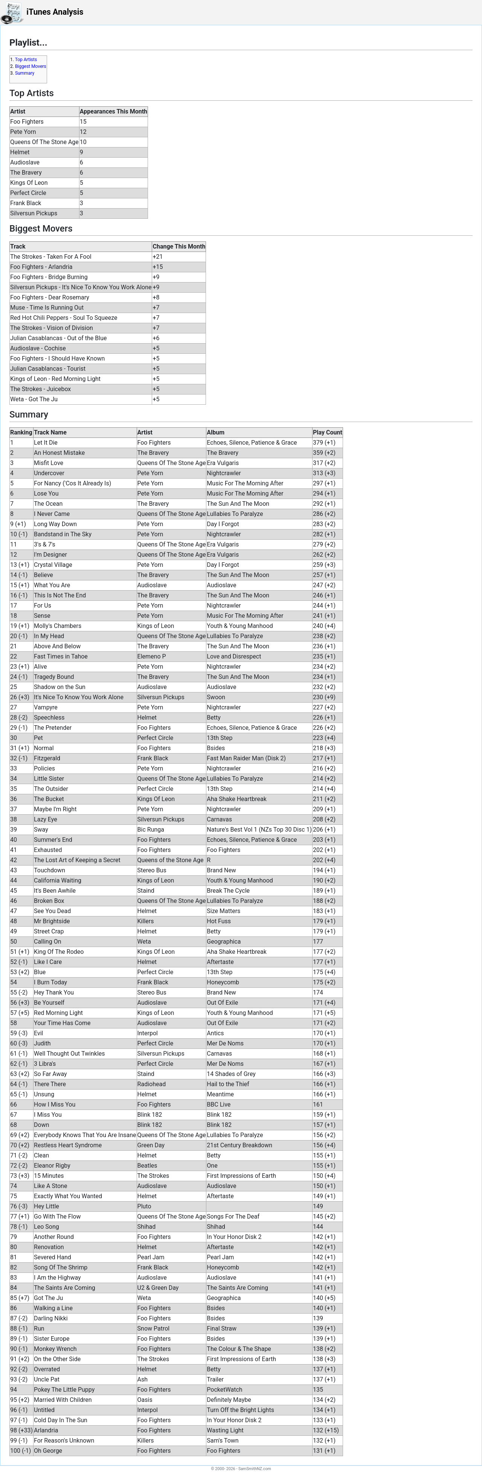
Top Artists (26, 59)
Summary (24, 73)
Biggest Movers (30, 66)
